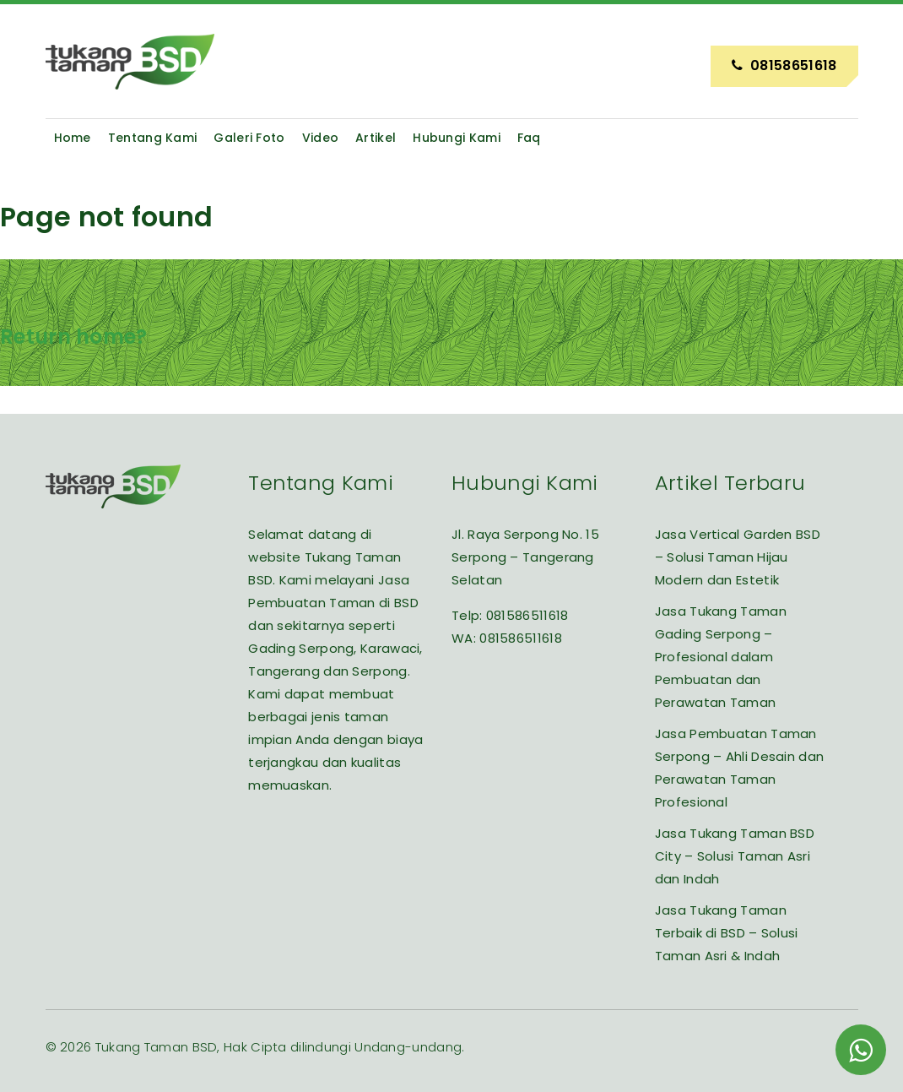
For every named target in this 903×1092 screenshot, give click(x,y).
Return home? (74, 336)
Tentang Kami (152, 137)
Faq (529, 137)
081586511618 (527, 615)
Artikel (375, 137)
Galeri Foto (249, 137)
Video (320, 137)
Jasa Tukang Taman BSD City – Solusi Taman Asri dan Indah (734, 856)
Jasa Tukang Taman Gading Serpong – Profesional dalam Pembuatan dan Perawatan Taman (721, 656)
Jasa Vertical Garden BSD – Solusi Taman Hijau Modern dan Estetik (737, 557)
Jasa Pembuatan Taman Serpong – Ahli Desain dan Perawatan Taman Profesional (740, 768)
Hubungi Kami (456, 137)
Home (72, 137)
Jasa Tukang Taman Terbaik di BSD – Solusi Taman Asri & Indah (726, 932)
